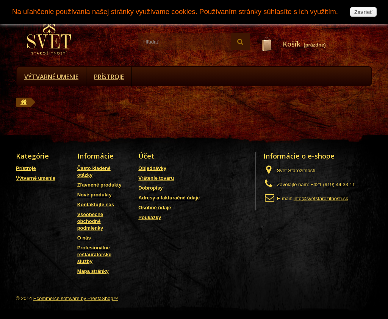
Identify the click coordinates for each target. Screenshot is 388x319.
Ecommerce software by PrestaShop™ (75, 298)
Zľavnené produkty (99, 185)
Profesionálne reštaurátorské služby (94, 254)
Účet (146, 155)
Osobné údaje (154, 207)
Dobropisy (150, 188)
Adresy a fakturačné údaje (169, 198)
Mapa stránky (93, 271)
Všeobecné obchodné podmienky (90, 221)
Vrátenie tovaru (156, 178)
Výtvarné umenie (51, 77)
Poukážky (149, 217)
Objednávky (152, 168)
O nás (84, 238)
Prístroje (109, 77)
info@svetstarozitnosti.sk (321, 198)
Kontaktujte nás (95, 204)
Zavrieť (363, 12)
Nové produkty (94, 195)
